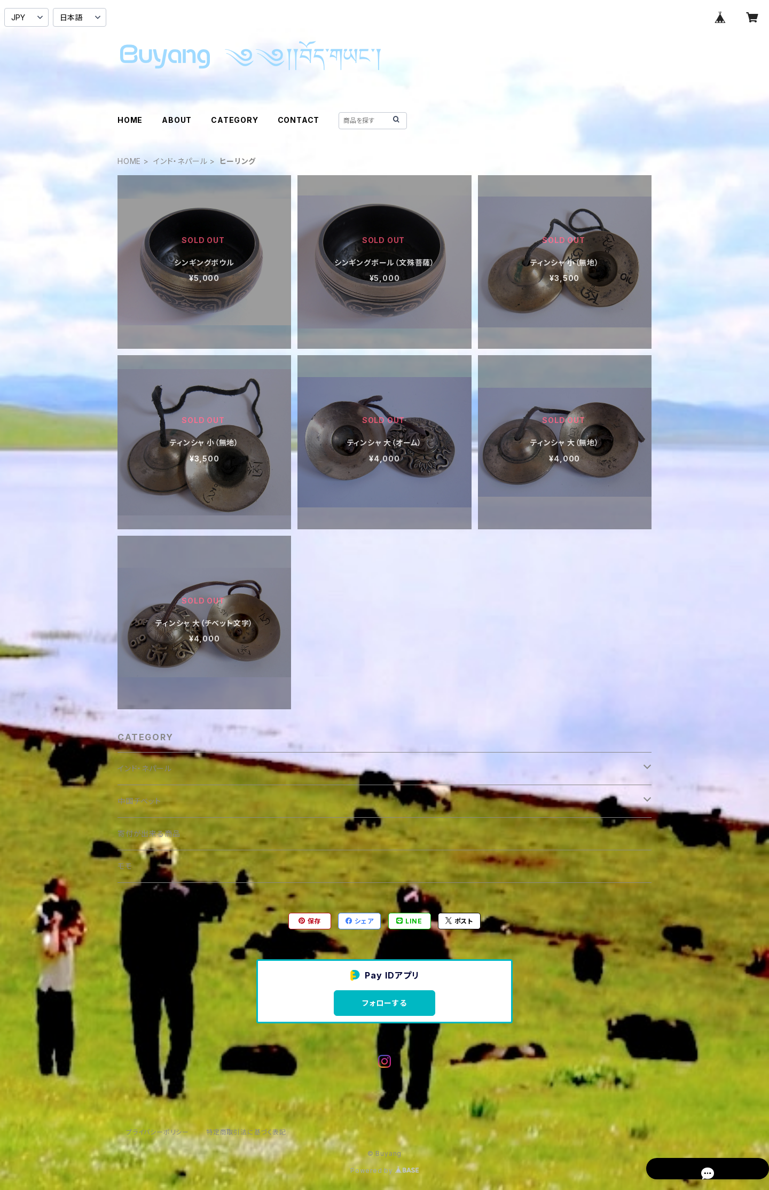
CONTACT (299, 119)
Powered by (384, 1170)
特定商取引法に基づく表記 (246, 1132)
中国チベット (139, 800)
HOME (130, 119)
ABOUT (177, 119)
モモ (124, 866)
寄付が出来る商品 (148, 833)
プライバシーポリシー (157, 1132)
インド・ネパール (180, 161)
